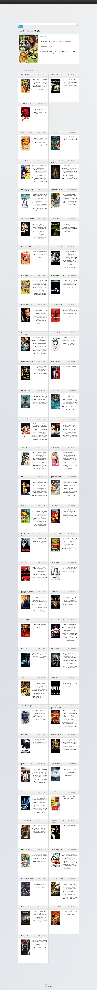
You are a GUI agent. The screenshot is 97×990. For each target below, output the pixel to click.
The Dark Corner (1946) (27, 361)
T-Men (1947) (24, 677)
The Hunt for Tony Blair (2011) (27, 764)
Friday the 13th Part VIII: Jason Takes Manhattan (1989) (57, 707)
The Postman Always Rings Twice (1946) (57, 821)
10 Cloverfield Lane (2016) (57, 275)
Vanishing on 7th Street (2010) (57, 161)
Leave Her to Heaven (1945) (56, 477)
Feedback (25, 1)
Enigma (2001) (54, 74)
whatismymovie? (12, 2)
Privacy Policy (49, 986)
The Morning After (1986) (57, 247)
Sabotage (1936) (55, 505)
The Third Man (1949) (56, 534)
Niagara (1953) (24, 161)
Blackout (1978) (55, 677)
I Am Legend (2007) (56, 648)
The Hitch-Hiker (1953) (57, 304)
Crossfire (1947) (55, 132)
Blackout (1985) (25, 935)
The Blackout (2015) (26, 907)
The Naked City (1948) (26, 132)
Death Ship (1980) (25, 390)
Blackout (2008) (55, 562)
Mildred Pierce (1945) (26, 103)
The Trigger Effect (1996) (27, 792)
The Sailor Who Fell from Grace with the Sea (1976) (27, 190)
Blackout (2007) (55, 591)
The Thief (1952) (55, 792)
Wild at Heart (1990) (56, 907)
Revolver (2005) (25, 562)
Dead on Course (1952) (26, 820)
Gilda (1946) (24, 476)
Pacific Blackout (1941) (27, 74)
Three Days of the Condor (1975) (27, 534)
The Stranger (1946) (56, 390)
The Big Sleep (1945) (26, 247)
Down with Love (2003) (57, 447)
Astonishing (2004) (55, 361)
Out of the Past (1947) (56, 189)
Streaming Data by (48, 65)
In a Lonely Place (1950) (27, 304)
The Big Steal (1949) (26, 849)
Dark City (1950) (55, 419)
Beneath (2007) (55, 218)
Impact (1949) (24, 505)
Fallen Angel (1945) (26, 419)
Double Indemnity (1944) (27, 218)
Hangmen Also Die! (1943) (57, 620)
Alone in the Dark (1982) (27, 878)
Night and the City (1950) (27, 706)
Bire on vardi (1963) (26, 620)
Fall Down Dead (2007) (56, 734)
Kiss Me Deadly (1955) (26, 275)
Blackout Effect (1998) (56, 849)
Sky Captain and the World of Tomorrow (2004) (27, 333)
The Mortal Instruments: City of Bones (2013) (27, 591)
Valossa (46, 984)
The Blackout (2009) (26, 734)
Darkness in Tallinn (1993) (57, 878)
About (20, 1)
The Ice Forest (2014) (56, 763)
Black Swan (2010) (55, 333)
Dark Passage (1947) (26, 447)
